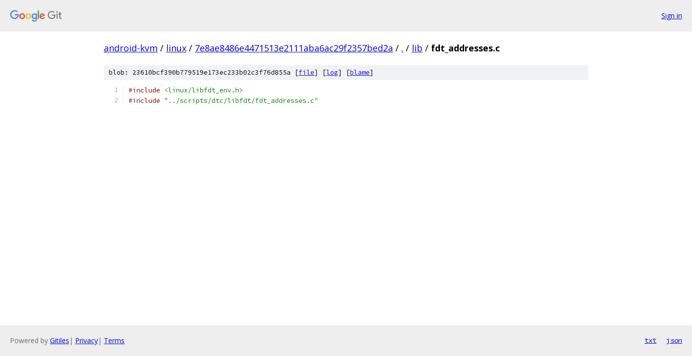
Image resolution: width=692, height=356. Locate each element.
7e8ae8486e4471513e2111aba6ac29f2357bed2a (294, 48)
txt (650, 340)
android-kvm (131, 48)
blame (360, 72)
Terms (114, 340)
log (332, 72)
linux (176, 48)
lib (417, 48)
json (674, 340)
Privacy (86, 340)
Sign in (671, 15)
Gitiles (59, 340)
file (306, 72)
